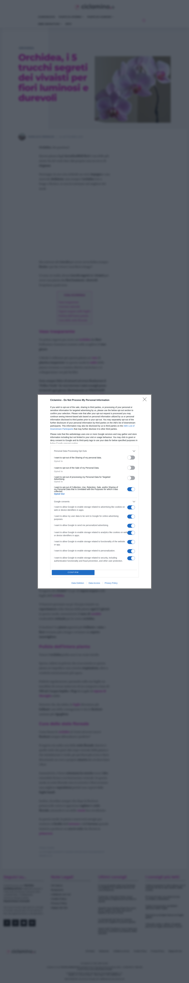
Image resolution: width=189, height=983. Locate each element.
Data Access (94, 583)
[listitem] (94, 451)
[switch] (131, 458)
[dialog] (94, 492)
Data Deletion (77, 583)
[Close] (145, 400)
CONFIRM (73, 572)
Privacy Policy (111, 583)
